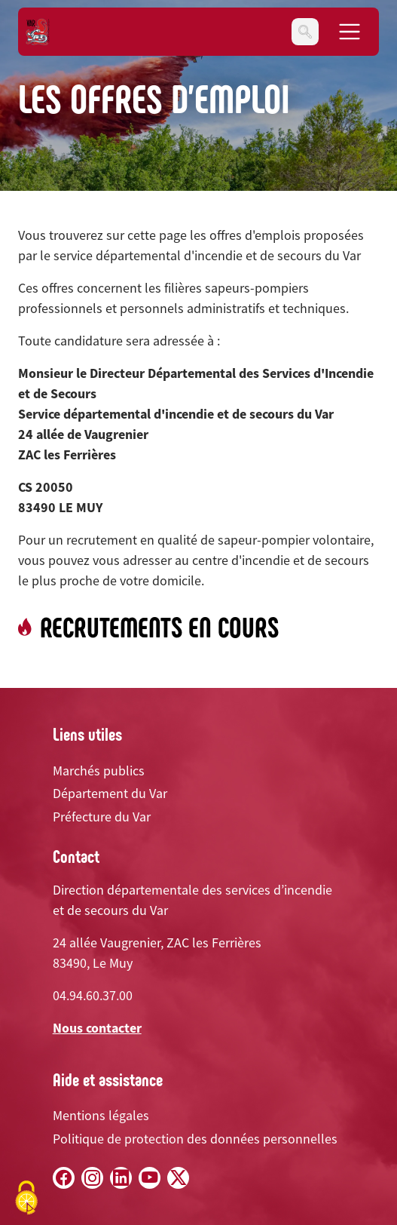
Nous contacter (97, 1027)
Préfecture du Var (102, 816)
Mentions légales (101, 1115)
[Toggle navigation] (305, 31)
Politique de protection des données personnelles (195, 1138)
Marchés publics (99, 770)
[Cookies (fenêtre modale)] (26, 1199)
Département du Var (110, 793)
